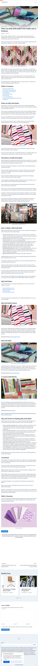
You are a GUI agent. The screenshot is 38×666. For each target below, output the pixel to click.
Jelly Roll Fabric (6, 92)
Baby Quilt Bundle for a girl (8, 288)
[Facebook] (19, 638)
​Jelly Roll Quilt (6, 95)
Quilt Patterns (4, 26)
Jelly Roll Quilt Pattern (7, 94)
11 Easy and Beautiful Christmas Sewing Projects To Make (28, 565)
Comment (3, 608)
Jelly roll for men (6, 290)
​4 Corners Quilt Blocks (7, 96)
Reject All (13, 661)
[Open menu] (36, 2)
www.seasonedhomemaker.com (21, 363)
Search (2, 642)
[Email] (19, 624)
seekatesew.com (21, 325)
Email (15, 624)
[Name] (6, 624)
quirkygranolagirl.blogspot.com (21, 399)
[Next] (35, 586)
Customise (6, 661)
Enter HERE (4, 531)
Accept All (19, 661)
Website (28, 624)
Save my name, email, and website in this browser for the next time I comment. (17, 626)
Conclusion (5, 99)
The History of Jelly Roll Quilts (9, 90)
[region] (13, 658)
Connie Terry (6, 592)
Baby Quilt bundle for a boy (8, 289)
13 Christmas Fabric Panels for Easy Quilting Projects (9, 565)
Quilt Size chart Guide (19, 273)
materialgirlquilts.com (21, 145)
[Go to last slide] (3, 586)
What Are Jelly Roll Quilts (8, 88)
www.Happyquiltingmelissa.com (21, 66)
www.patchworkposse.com (21, 224)
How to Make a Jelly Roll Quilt (9, 91)
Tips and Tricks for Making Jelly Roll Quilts (12, 98)
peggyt (3, 33)
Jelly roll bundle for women (8, 292)
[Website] (31, 624)
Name (3, 624)
